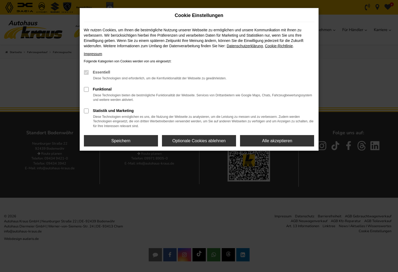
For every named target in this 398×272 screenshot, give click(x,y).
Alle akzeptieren (277, 141)
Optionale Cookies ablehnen (199, 141)
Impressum (93, 54)
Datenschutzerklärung (245, 46)
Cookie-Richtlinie (279, 46)
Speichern (120, 141)
